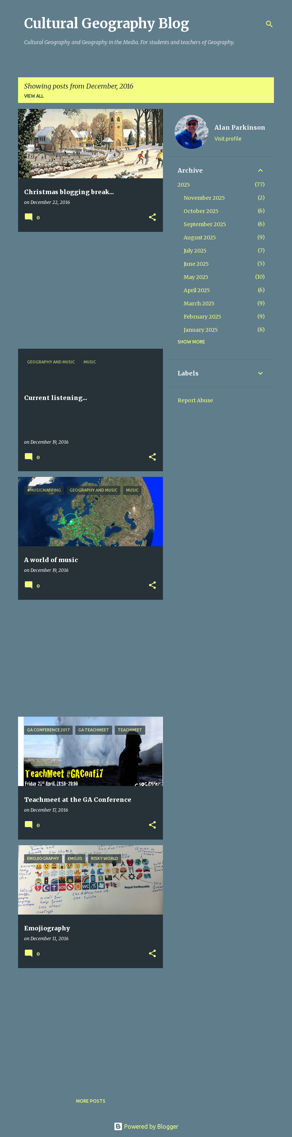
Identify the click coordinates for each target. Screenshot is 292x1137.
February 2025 (202, 316)
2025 (184, 184)
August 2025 (200, 237)
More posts (90, 1101)
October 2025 (201, 211)
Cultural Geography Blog (106, 23)
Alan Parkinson (239, 127)
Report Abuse (195, 400)
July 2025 (195, 250)
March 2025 (199, 303)
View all (34, 95)
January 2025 (201, 329)
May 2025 (196, 277)
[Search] (269, 24)
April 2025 (197, 290)
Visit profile (228, 139)
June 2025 (196, 263)
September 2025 (205, 224)
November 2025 (204, 198)
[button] (152, 218)
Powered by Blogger (146, 1126)
